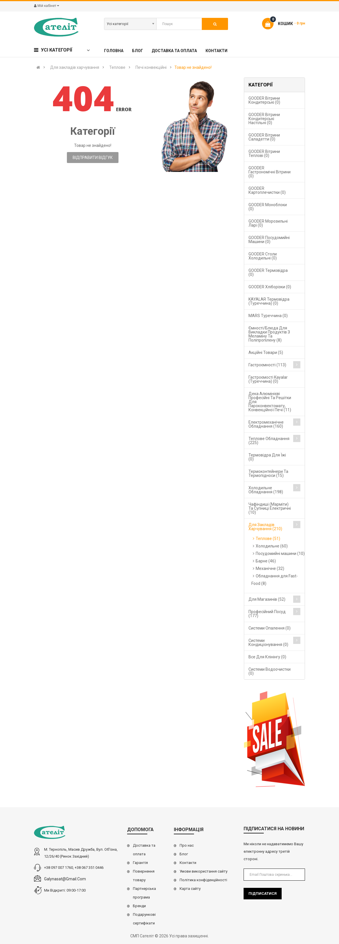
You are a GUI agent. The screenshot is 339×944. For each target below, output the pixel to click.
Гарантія (140, 862)
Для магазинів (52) (266, 599)
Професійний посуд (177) (267, 613)
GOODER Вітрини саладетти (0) (264, 137)
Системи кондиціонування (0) (268, 642)
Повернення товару (144, 875)
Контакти (188, 862)
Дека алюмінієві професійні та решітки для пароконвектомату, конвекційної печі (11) (269, 401)
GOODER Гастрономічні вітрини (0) (269, 172)
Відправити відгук (93, 157)
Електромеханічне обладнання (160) (266, 424)
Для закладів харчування (74, 67)
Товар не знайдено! (193, 67)
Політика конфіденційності (203, 880)
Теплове (117, 67)
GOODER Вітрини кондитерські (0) (264, 100)
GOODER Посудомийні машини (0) (269, 239)
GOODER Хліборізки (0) (269, 287)
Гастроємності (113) (267, 365)
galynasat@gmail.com (65, 879)
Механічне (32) (270, 568)
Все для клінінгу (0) (267, 657)
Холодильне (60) (272, 546)
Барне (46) (266, 561)
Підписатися (262, 893)
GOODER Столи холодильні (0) (262, 256)
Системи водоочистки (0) (269, 671)
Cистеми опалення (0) (269, 628)
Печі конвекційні (151, 67)
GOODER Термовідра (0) (268, 272)
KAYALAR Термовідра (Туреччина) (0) (268, 301)
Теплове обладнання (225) (268, 440)
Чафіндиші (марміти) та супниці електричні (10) (269, 508)
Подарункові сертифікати (144, 918)
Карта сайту (190, 888)
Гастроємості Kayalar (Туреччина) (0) (268, 379)
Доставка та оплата (144, 849)
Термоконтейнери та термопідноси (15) (268, 473)
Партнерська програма (144, 892)
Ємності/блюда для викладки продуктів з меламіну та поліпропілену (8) (269, 334)
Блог (184, 854)
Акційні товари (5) (265, 352)
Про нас (187, 845)
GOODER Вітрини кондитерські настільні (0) (264, 118)
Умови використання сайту (203, 871)
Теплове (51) (268, 538)
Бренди (139, 906)
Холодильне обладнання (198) (265, 490)
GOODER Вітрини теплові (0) (264, 153)
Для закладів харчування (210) (265, 526)
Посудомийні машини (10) (280, 553)
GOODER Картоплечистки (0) (267, 190)
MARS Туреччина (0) (268, 315)
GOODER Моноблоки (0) (267, 206)
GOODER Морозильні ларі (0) (268, 223)
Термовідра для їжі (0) (267, 457)
